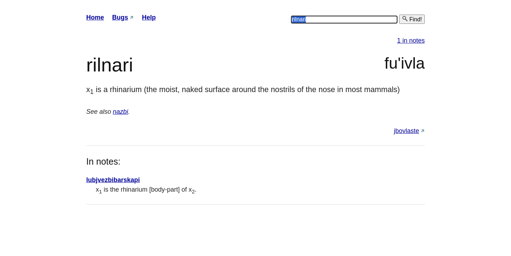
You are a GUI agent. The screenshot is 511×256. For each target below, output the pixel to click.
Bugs (120, 17)
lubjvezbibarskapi (113, 179)
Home (95, 17)
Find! (412, 19)
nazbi (120, 111)
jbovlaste (406, 130)
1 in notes (411, 40)
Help (149, 17)
